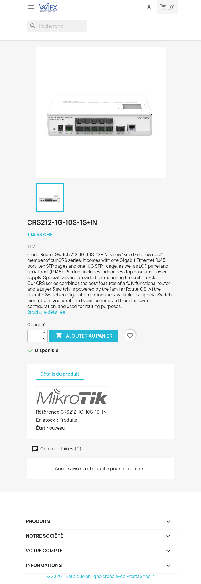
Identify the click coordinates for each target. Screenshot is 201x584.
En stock (45, 420)
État (40, 428)
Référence (48, 412)
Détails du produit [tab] (59, 374)
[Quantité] (34, 336)
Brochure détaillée (46, 312)
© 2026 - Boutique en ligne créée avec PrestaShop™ (100, 576)
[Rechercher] (57, 26)
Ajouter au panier (83, 336)
